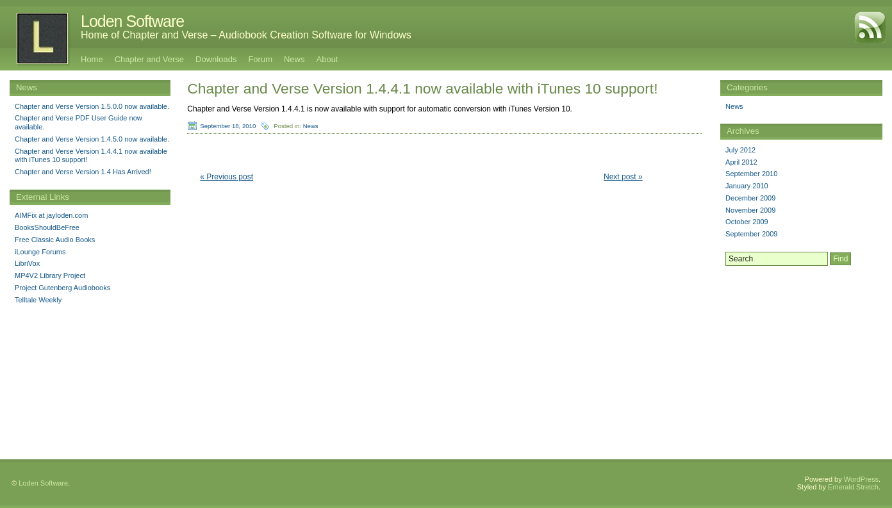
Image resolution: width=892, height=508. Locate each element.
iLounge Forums (40, 252)
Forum (260, 59)
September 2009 (751, 234)
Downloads (215, 59)
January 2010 (746, 186)
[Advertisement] (801, 350)
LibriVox (27, 263)
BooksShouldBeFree (47, 227)
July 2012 (740, 150)
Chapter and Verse (149, 59)
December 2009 (750, 198)
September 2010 (751, 173)
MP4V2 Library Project (50, 275)
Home (92, 59)
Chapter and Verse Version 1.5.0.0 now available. (92, 106)
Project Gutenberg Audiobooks (62, 287)
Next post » (623, 176)
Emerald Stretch (853, 487)
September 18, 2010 (228, 125)
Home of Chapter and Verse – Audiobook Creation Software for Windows (246, 34)
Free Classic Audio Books (55, 239)
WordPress (861, 479)
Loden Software (132, 21)
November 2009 (750, 210)
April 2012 (741, 162)
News (294, 59)
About (327, 59)
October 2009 (746, 221)
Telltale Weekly (38, 300)
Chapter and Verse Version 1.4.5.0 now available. (92, 139)
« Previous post (226, 176)
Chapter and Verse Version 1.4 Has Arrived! (83, 172)
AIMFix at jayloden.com (51, 215)
